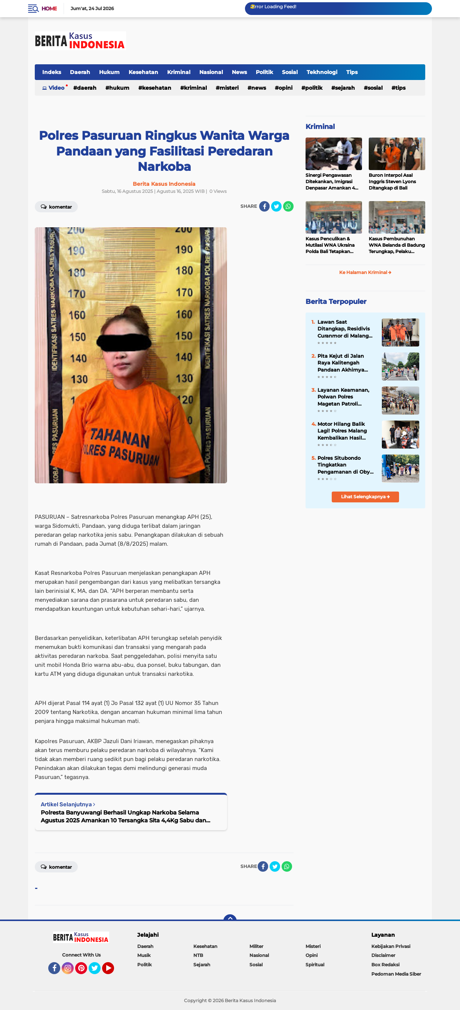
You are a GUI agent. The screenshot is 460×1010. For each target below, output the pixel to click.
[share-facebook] (264, 206)
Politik (264, 72)
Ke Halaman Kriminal (365, 272)
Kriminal (178, 72)
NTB (198, 955)
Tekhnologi (322, 72)
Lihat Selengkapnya (365, 496)
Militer (256, 946)
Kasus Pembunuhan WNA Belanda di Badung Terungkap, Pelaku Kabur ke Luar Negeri (397, 245)
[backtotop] (230, 921)
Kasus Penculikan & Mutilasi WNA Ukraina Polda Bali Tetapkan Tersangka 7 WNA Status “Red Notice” (334, 245)
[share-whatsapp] (288, 206)
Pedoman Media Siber (396, 974)
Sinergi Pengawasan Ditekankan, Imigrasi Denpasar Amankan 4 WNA (330, 181)
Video (56, 87)
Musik (144, 955)
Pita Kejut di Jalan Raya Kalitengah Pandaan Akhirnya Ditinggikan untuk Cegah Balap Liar (341, 363)
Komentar (56, 206)
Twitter (98, 971)
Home (49, 8)
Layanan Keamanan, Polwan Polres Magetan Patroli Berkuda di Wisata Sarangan (343, 397)
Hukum (109, 72)
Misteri (229, 87)
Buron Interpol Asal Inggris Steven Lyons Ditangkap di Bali (392, 181)
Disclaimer (383, 955)
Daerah (80, 72)
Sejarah (345, 87)
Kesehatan (143, 72)
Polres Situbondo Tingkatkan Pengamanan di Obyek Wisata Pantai (347, 465)
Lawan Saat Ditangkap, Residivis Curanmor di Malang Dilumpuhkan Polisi (344, 329)
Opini (285, 87)
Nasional (211, 72)
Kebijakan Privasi (390, 946)
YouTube (113, 971)
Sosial (290, 72)
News (239, 72)
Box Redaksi (385, 964)
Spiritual (315, 964)
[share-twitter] (276, 206)
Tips (352, 72)
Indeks (51, 72)
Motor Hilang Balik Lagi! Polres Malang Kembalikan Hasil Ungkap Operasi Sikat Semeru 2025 (345, 431)
